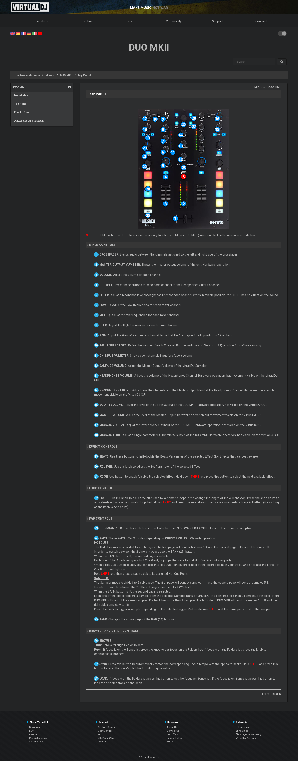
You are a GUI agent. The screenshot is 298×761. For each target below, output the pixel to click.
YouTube (242, 730)
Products (43, 21)
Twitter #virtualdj (246, 738)
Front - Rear (21, 112)
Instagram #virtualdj (248, 734)
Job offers (172, 734)
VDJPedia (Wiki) (106, 738)
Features (34, 734)
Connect (261, 21)
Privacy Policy (174, 738)
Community (173, 21)
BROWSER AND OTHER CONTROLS (114, 630)
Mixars (50, 75)
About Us (172, 727)
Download (86, 21)
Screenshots (36, 741)
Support (217, 21)
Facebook (242, 727)
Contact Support (107, 727)
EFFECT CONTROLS (103, 446)
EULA (170, 741)
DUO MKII (66, 75)
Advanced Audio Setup (28, 120)
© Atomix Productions (149, 757)
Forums (102, 741)
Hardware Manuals (27, 75)
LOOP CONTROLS (101, 488)
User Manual (105, 730)
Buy (130, 21)
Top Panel (84, 75)
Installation (21, 95)
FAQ (100, 734)
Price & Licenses (38, 738)
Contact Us (173, 730)
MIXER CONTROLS (102, 244)
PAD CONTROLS (100, 518)
